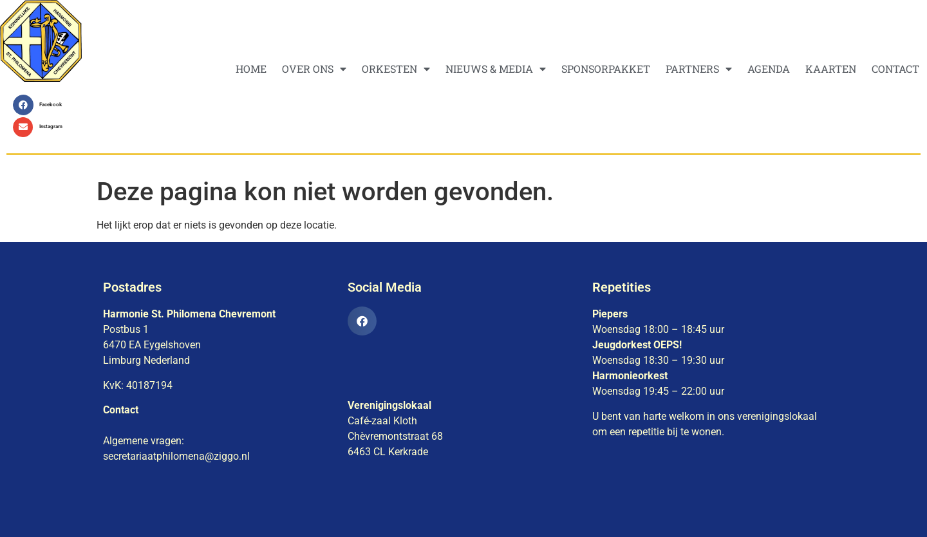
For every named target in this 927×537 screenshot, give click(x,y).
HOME (251, 68)
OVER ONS (314, 68)
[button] (40, 105)
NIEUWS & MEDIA (495, 68)
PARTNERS (699, 68)
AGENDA (768, 68)
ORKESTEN (396, 68)
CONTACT (895, 68)
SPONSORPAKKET (605, 68)
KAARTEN (830, 68)
